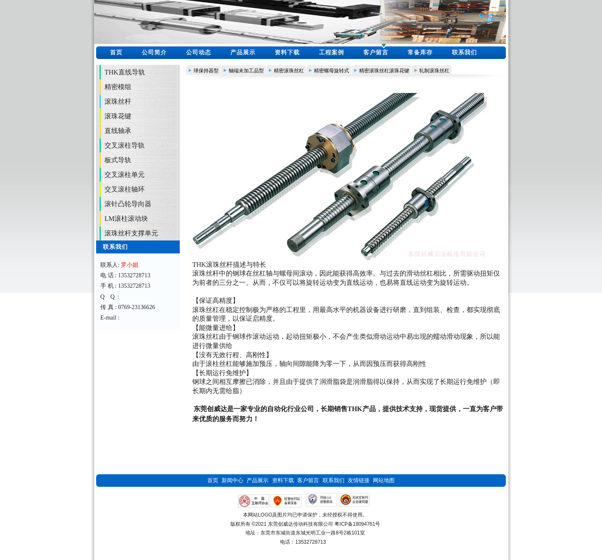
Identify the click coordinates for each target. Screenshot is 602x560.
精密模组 (118, 86)
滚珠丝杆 (118, 101)
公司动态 (198, 52)
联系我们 (464, 52)
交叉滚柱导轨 (125, 145)
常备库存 (420, 52)
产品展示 (242, 52)
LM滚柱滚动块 (126, 218)
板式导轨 (118, 160)
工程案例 (331, 52)
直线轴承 (118, 130)
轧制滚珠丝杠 (434, 71)
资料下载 (287, 52)
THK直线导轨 (125, 72)
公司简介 (154, 52)
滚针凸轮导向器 (128, 203)
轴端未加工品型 (246, 71)
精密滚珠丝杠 (289, 71)
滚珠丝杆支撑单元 (131, 233)
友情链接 (359, 480)
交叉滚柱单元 (125, 174)
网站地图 (384, 480)
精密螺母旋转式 (331, 71)
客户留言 (375, 52)
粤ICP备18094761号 (357, 524)
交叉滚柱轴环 (125, 189)
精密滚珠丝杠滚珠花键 (384, 71)
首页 (116, 52)
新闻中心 (232, 480)
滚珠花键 (118, 116)
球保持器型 (206, 71)
